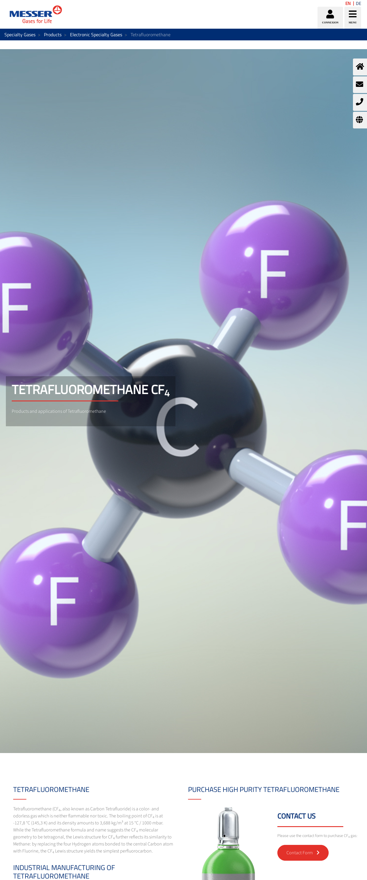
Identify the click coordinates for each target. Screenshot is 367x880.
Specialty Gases (19, 34)
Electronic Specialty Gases (96, 34)
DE (358, 3)
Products (53, 34)
